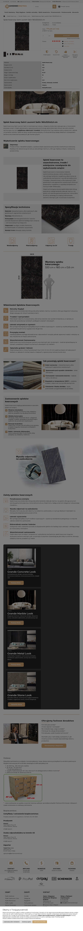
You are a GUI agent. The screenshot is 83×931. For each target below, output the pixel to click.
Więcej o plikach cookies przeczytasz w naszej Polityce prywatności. (22, 918)
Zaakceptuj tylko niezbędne (11, 921)
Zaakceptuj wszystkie (40, 921)
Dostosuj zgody (26, 921)
